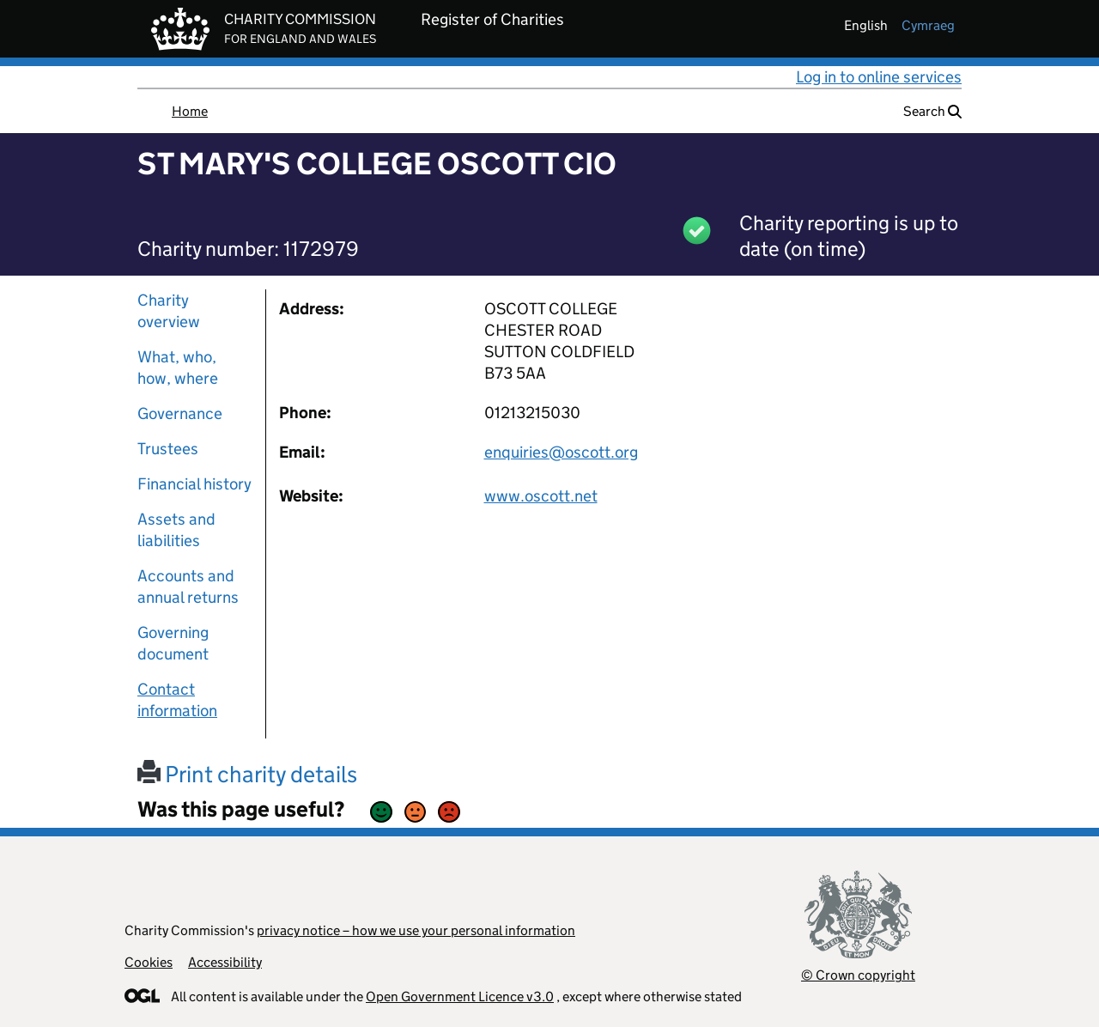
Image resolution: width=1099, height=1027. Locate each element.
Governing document (173, 643)
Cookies (148, 962)
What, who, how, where (177, 367)
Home (190, 111)
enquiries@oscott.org (561, 452)
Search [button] (932, 111)
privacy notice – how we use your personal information (416, 930)
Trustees (167, 449)
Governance (179, 413)
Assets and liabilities (176, 529)
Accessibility (225, 962)
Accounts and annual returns (188, 586)
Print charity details (247, 774)
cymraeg (928, 25)
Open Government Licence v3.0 (460, 996)
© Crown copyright (858, 975)
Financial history (194, 484)
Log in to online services (879, 77)
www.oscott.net (541, 496)
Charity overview (168, 310)
